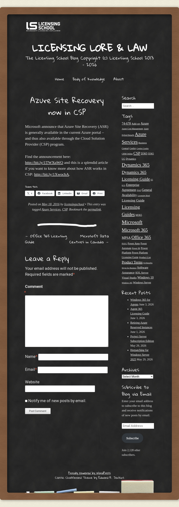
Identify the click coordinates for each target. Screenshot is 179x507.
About (118, 79)
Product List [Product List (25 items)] (145, 257)
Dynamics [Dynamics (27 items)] (131, 158)
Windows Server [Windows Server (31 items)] (142, 282)
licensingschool (74, 204)
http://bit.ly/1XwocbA (51, 174)
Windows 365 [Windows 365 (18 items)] (127, 283)
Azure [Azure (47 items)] (145, 123)
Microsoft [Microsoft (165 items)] (132, 222)
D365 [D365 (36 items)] (144, 153)
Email (31, 369)
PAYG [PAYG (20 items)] (124, 244)
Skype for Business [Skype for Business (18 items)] (129, 268)
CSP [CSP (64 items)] (136, 153)
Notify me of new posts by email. (57, 401)
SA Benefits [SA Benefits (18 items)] (147, 263)
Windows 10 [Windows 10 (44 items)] (145, 277)
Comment (32, 289)
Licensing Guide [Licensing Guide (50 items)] (133, 200)
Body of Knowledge (89, 79)
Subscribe (132, 438)
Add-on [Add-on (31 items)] (136, 123)
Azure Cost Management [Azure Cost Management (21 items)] (132, 128)
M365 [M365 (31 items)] (139, 214)
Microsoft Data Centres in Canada (89, 238)
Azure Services (51, 209)
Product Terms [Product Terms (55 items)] (132, 262)
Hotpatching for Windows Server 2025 (139, 355)
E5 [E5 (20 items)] (152, 180)
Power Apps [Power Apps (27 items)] (134, 243)
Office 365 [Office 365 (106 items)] (141, 237)
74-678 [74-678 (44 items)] (126, 123)
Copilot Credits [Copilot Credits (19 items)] (142, 148)
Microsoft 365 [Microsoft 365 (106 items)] (135, 230)
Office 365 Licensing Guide (46, 238)
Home (59, 79)
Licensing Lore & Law (89, 48)
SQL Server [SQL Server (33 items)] (141, 272)
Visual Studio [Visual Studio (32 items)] (129, 277)
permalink (94, 209)
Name (31, 356)
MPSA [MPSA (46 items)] (126, 238)
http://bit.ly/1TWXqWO (44, 162)
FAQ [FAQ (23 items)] (139, 190)
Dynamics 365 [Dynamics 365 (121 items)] (135, 165)
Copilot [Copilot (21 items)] (132, 148)
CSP (65, 209)
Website (32, 382)
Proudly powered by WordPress (89, 473)
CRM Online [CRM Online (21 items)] (127, 154)
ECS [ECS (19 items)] (123, 185)
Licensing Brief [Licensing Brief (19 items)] (144, 195)
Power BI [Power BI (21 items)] (136, 248)
